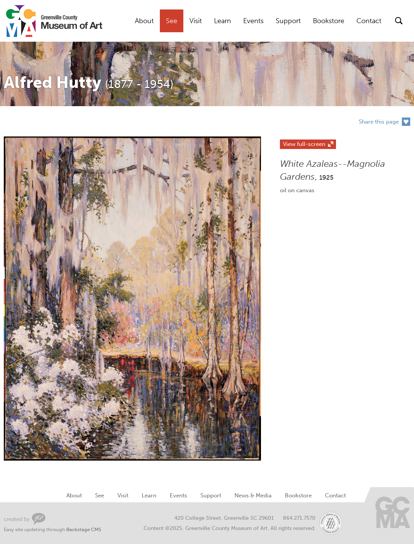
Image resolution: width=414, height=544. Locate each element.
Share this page (379, 121)
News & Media (253, 495)
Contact (368, 21)
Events (253, 21)
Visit (195, 21)
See (171, 21)
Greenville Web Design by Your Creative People (24, 519)
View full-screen (304, 144)
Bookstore (328, 21)
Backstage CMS (83, 529)
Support (288, 21)
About (144, 21)
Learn (222, 21)
